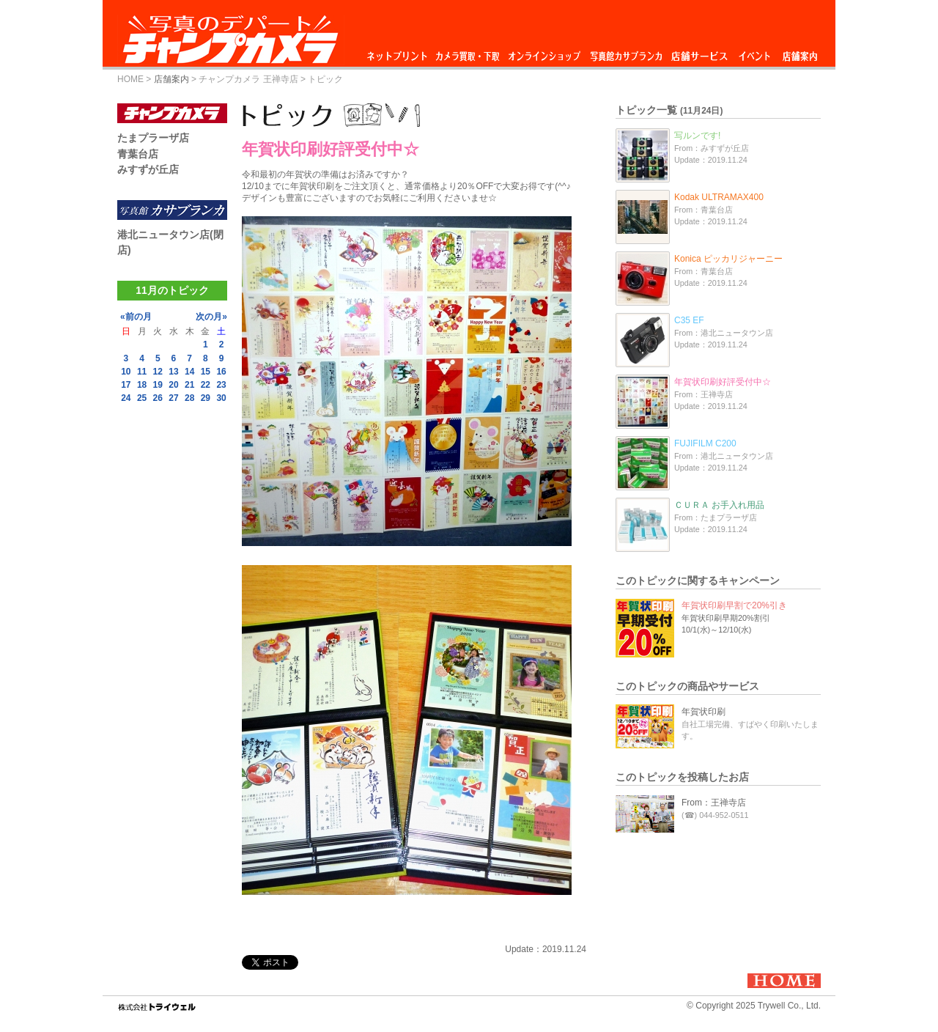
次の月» (211, 317)
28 (189, 398)
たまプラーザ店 (153, 138)
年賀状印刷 (703, 712)
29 (205, 398)
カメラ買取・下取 (468, 52)
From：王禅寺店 (714, 802)
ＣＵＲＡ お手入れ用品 (719, 505)
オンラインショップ (543, 52)
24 (125, 398)
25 (142, 398)
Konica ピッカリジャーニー (728, 259)
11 (142, 371)
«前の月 (136, 317)
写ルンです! (697, 135)
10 (125, 371)
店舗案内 (800, 52)
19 (158, 385)
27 (173, 398)
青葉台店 (137, 154)
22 (205, 385)
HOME (130, 79)
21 (189, 385)
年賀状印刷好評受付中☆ (722, 382)
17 (125, 385)
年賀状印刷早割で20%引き (734, 605)
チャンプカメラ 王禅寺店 (248, 79)
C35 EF (689, 320)
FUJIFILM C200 (705, 443)
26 (158, 398)
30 (221, 398)
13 (173, 371)
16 (221, 371)
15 (205, 371)
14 (189, 371)
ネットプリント (399, 52)
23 (221, 385)
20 (173, 385)
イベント (755, 52)
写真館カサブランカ (626, 52)
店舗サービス (699, 52)
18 (142, 385)
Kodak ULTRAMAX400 (719, 197)
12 (158, 371)
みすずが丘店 (148, 169)
